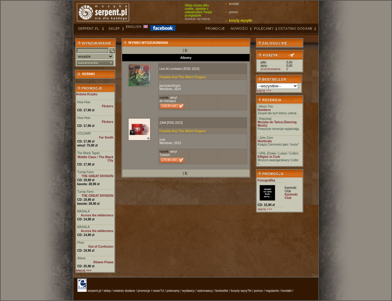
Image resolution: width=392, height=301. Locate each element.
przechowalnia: (271, 69)
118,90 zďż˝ (169, 106)
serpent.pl (94, 290)
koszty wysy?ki (241, 290)
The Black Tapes (88, 153)
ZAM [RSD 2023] (171, 122)
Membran (166, 89)
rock (162, 139)
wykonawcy (205, 290)
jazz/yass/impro (170, 85)
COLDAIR (84, 133)
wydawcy (188, 290)
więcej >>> (264, 90)
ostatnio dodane (124, 290)
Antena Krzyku (86, 94)
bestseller (221, 290)
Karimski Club (290, 189)
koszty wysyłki (240, 20)
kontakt (234, 4)
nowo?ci (158, 290)
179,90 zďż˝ (169, 160)
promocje (144, 290)
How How (83, 102)
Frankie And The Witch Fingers (183, 77)
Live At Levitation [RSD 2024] (179, 68)
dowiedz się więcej (197, 19)
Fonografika (266, 180)
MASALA (83, 211)
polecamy (173, 290)
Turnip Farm (85, 172)
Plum (80, 242)
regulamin (272, 290)
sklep (107, 290)
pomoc (233, 12)
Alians (81, 258)
